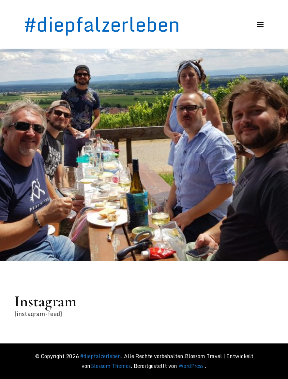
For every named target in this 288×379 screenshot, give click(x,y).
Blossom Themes (110, 366)
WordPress (191, 366)
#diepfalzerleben (102, 24)
